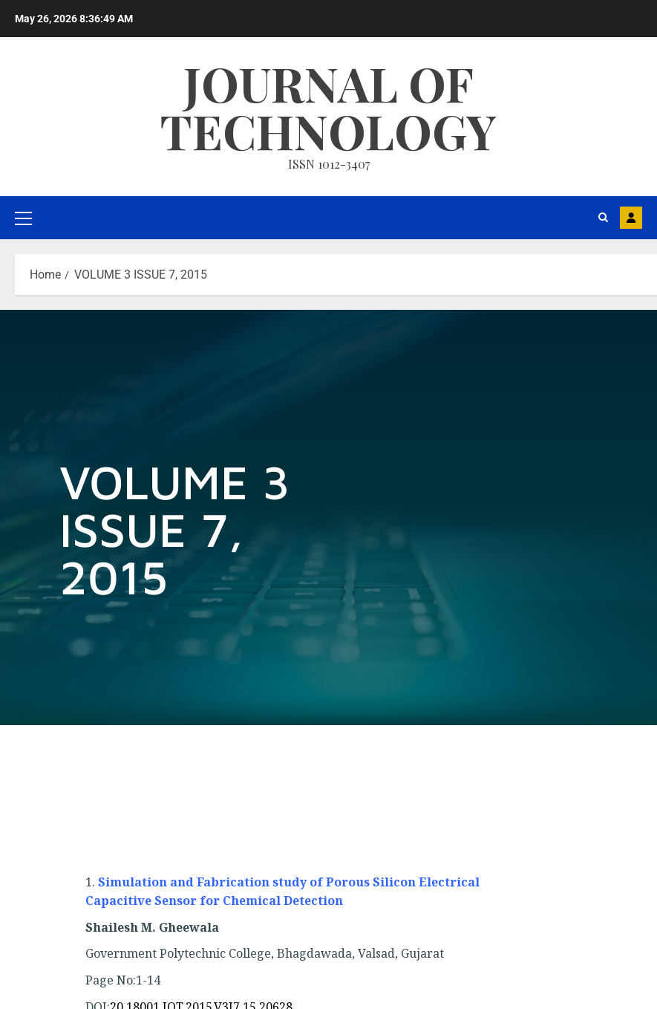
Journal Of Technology (328, 106)
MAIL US (631, 218)
